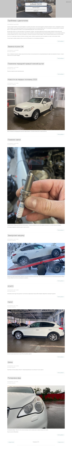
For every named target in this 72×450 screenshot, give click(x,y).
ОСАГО (10, 286)
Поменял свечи (14, 140)
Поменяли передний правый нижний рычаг (26, 64)
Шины (10, 362)
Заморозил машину (16, 235)
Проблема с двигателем (18, 21)
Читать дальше (60, 41)
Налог (10, 302)
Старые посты (61, 442)
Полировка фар (14, 378)
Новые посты (11, 442)
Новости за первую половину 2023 (22, 79)
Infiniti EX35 (36, 4)
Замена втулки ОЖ (15, 47)
